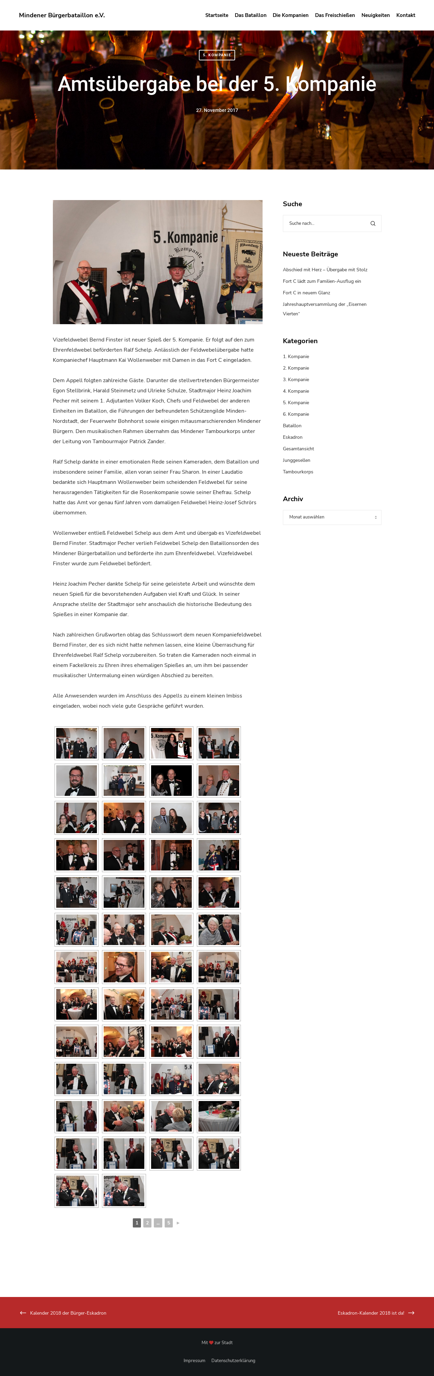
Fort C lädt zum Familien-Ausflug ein (322, 281)
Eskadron (293, 437)
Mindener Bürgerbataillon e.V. (62, 15)
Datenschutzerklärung (233, 1361)
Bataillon (292, 425)
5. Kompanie (217, 55)
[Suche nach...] (332, 223)
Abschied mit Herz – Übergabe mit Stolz (325, 270)
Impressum (194, 1361)
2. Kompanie (296, 368)
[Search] (373, 223)
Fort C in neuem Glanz (306, 293)
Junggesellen (296, 460)
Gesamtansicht (298, 449)
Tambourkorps (298, 472)
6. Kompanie (296, 414)
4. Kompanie (296, 391)
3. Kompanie (296, 379)
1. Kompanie (296, 356)
